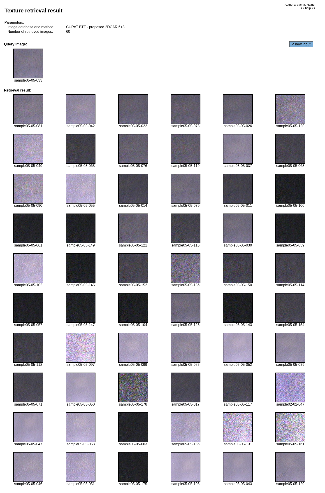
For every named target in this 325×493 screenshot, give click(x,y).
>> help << (308, 8)
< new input (301, 44)
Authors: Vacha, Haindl (300, 4)
